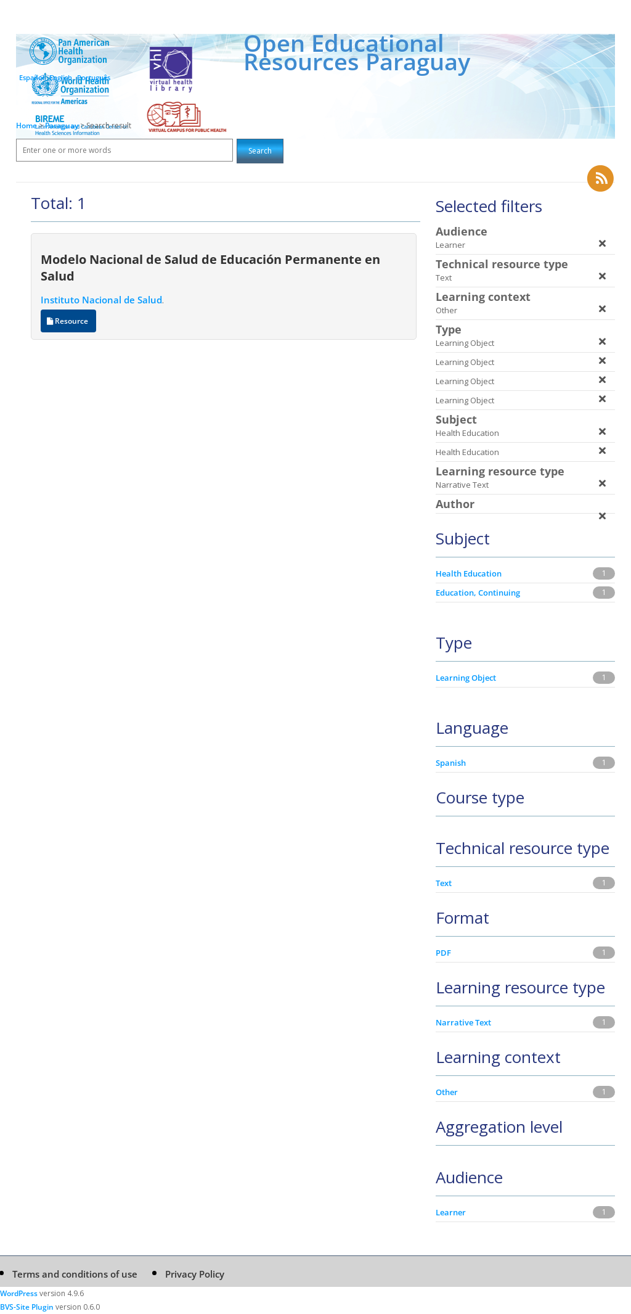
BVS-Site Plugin (27, 1307)
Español (31, 77)
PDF (443, 952)
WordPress (19, 1293)
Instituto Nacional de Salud (101, 300)
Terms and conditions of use (74, 1274)
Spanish (451, 762)
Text (444, 883)
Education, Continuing (478, 592)
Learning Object (466, 677)
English (60, 77)
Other (447, 1092)
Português (93, 77)
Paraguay (62, 125)
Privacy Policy (194, 1274)
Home (26, 125)
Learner (451, 1212)
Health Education (469, 573)
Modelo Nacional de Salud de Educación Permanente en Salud (210, 267)
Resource (68, 321)
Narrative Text (463, 1022)
